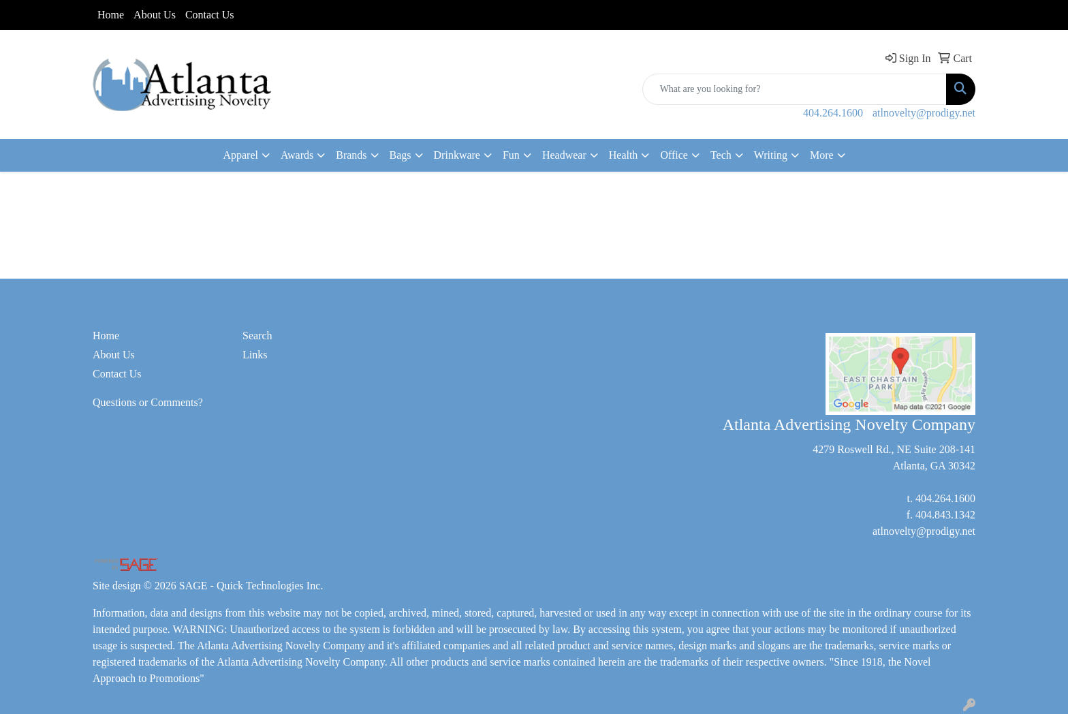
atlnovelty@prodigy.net (924, 113)
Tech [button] (721, 155)
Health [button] (623, 155)
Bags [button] (400, 155)
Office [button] (674, 155)
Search (257, 335)
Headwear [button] (564, 155)
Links (254, 354)
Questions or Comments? (148, 402)
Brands (351, 155)
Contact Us (209, 14)
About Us (155, 14)
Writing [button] (770, 155)
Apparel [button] (240, 155)
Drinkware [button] (457, 155)
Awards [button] (297, 155)
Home (110, 14)
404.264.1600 (833, 113)
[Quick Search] (794, 89)
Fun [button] (511, 155)
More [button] (822, 155)
